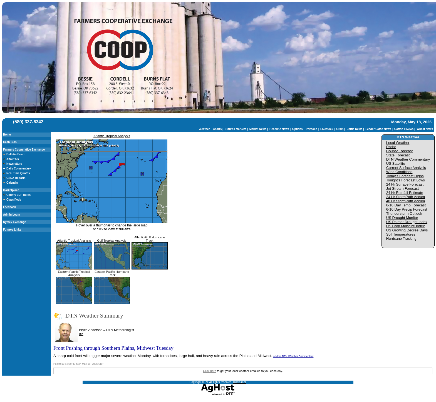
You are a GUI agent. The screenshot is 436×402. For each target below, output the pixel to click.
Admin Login (11, 214)
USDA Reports (16, 177)
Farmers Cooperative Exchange (24, 149)
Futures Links (12, 229)
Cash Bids (10, 142)
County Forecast (399, 151)
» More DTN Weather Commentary (293, 356)
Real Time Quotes (18, 173)
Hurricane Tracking (401, 238)
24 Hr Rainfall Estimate (404, 193)
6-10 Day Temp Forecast (406, 205)
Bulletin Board (15, 154)
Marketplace (11, 190)
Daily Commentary (18, 168)
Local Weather (398, 143)
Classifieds (13, 199)
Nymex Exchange (14, 222)
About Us (12, 159)
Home (7, 134)
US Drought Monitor (402, 218)
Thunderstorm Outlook (404, 213)
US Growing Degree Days (407, 230)
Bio (81, 334)
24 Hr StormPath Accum (405, 197)
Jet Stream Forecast (402, 188)
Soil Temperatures (400, 234)
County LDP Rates (18, 194)
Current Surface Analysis (406, 168)
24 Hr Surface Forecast (404, 184)
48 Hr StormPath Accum (405, 201)
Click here (209, 371)
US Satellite (395, 163)
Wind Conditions (399, 172)
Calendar (12, 182)
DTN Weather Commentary (408, 159)
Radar (391, 147)
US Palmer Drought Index (406, 222)
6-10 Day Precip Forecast (406, 209)
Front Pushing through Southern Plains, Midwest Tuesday (113, 348)
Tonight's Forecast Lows (405, 180)
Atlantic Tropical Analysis (111, 136)
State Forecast (398, 155)
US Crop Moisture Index (405, 226)
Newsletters (14, 163)
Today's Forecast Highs (405, 176)
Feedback (9, 207)
